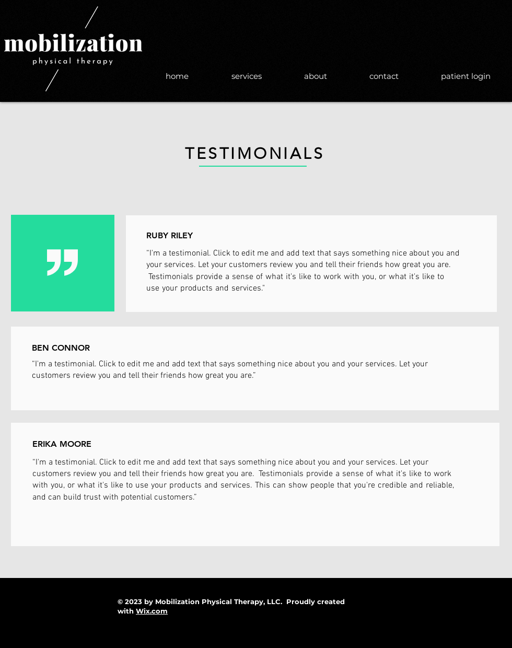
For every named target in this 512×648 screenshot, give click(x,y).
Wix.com (152, 611)
